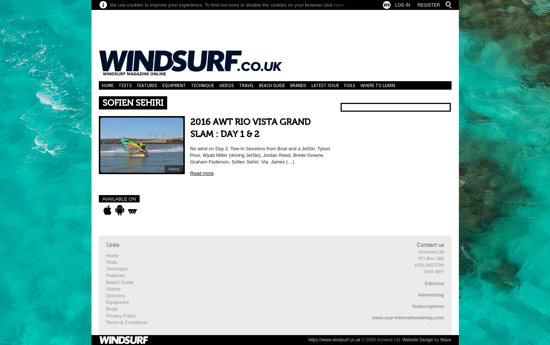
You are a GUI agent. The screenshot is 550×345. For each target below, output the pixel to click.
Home (108, 85)
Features (147, 85)
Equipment (174, 85)
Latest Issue (325, 85)
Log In (402, 5)
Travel (246, 85)
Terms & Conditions (127, 322)
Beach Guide (272, 85)
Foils (349, 85)
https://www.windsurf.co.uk (334, 339)
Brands (298, 85)
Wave (445, 339)
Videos (226, 85)
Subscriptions (428, 306)
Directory (115, 295)
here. (339, 5)
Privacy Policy (121, 316)
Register (428, 5)
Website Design (417, 339)
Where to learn (377, 85)
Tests (125, 85)
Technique (202, 85)
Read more (202, 173)
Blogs (112, 309)
